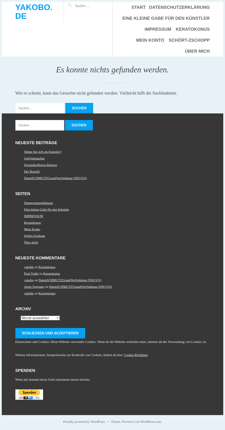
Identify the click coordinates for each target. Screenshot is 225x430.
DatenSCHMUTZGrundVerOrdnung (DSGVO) (55, 178)
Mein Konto (150, 40)
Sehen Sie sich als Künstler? (43, 152)
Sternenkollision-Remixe (40, 165)
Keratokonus (193, 29)
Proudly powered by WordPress (84, 421)
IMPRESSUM (158, 29)
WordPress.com (150, 421)
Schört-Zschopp (189, 40)
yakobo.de (34, 12)
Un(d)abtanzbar (34, 158)
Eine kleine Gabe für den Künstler (166, 18)
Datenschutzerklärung (179, 7)
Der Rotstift (32, 171)
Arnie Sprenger (34, 286)
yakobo (29, 267)
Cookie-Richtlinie (136, 355)
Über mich (197, 51)
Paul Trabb (31, 273)
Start (138, 7)
